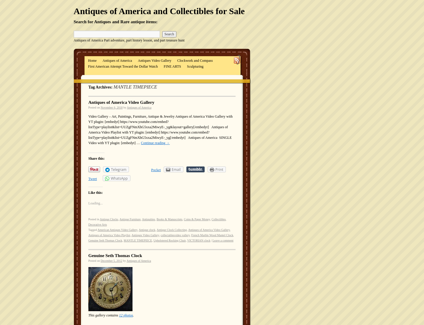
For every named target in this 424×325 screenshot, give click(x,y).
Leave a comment (223, 240)
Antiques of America (117, 61)
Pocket (156, 170)
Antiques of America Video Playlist (109, 235)
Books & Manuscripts (170, 219)
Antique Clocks (109, 219)
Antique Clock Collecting (172, 229)
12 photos (126, 315)
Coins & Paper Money (197, 219)
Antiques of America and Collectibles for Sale (159, 11)
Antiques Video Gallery (154, 61)
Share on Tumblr (195, 169)
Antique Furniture (130, 219)
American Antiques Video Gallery (117, 229)
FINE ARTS (172, 66)
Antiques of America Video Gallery (121, 102)
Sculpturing (195, 66)
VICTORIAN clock (199, 240)
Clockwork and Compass (195, 61)
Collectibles (219, 219)
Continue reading (155, 143)
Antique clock (147, 229)
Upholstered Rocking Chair (169, 240)
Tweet (92, 179)
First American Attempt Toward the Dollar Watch (123, 66)
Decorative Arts (97, 224)
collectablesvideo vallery (175, 235)
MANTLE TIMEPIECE (138, 240)
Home (92, 61)
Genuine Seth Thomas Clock (105, 240)
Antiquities (148, 219)
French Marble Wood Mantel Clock (212, 235)
